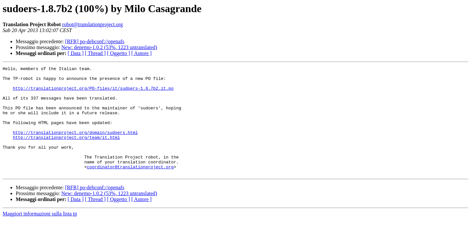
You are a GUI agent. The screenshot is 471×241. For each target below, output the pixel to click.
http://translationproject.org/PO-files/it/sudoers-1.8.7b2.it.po (93, 93)
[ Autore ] (141, 53)
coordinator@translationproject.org (130, 187)
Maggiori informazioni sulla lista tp (40, 235)
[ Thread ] (95, 53)
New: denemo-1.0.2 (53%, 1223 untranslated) (109, 47)
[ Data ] (76, 53)
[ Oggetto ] (118, 53)
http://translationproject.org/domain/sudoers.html (75, 146)
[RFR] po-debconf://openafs (94, 41)
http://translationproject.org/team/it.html (66, 152)
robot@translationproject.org (92, 24)
